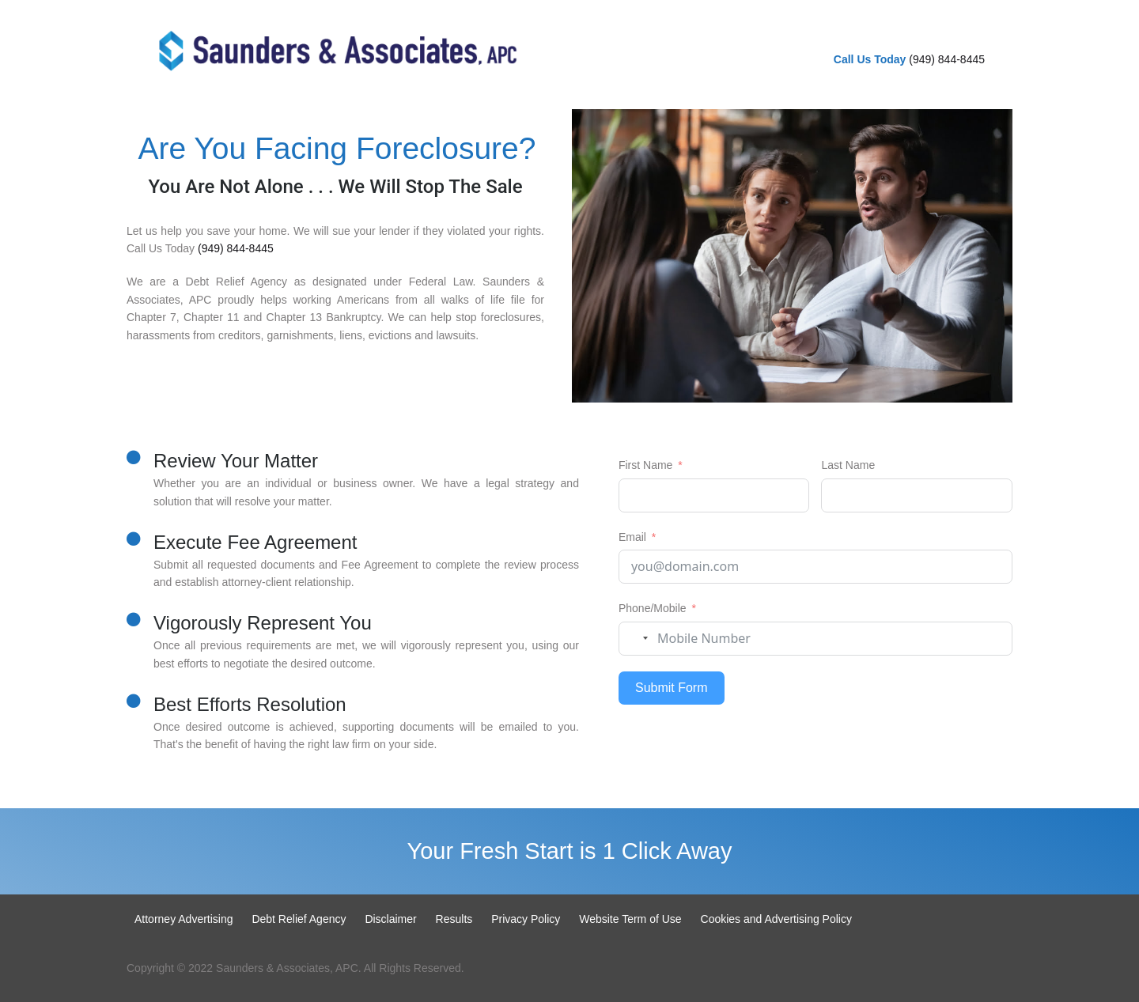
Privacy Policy (525, 919)
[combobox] (636, 638)
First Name (645, 465)
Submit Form (671, 687)
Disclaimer (390, 919)
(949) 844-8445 (947, 59)
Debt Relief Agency (299, 919)
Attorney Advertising (183, 919)
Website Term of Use (630, 919)
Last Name (848, 465)
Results (454, 919)
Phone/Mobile (653, 608)
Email (632, 537)
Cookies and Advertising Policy (776, 919)
